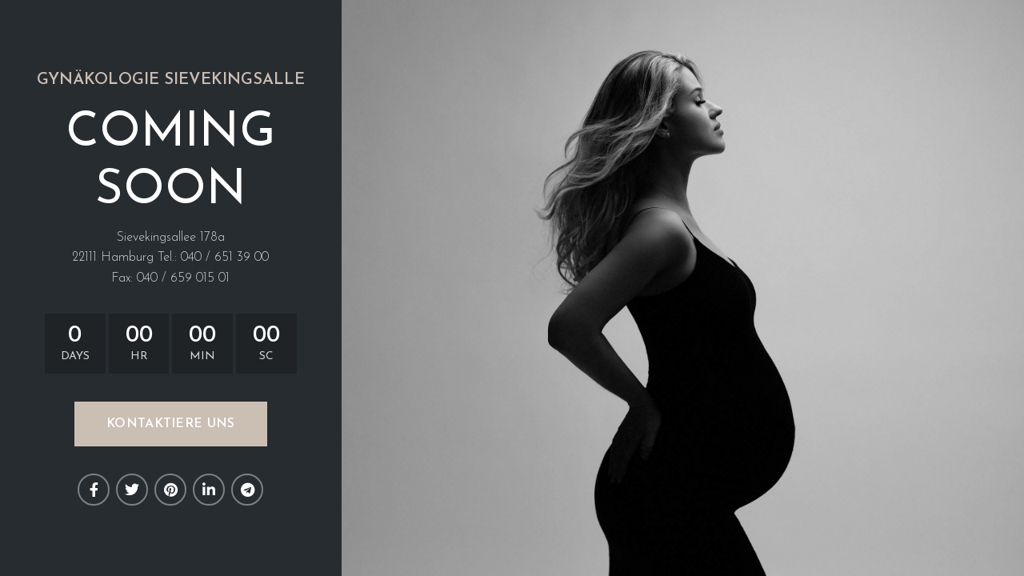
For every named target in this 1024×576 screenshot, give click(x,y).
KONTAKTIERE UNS (170, 424)
